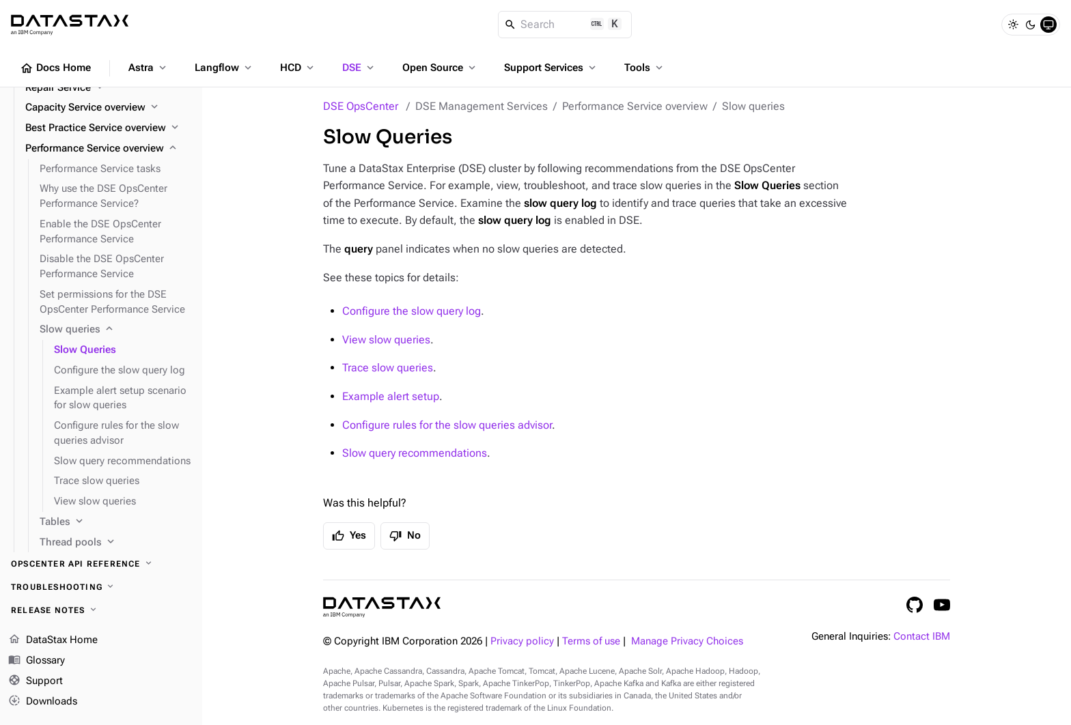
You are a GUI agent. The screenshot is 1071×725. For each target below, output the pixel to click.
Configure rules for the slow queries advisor (447, 424)
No (405, 536)
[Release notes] (101, 610)
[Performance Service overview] (108, 149)
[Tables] (115, 522)
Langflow (224, 67)
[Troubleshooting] (101, 587)
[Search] (565, 24)
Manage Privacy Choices (687, 641)
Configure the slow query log (411, 310)
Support (35, 681)
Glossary (36, 660)
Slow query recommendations (414, 452)
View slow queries (386, 339)
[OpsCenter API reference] (101, 563)
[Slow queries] (115, 329)
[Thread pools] (115, 542)
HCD (298, 67)
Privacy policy (522, 641)
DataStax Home (53, 640)
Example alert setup (390, 396)
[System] (1048, 24)
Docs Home (55, 68)
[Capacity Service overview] (108, 108)
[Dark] (1031, 24)
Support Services (551, 67)
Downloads (42, 701)
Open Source (440, 67)
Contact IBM (921, 636)
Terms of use (591, 641)
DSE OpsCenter (360, 106)
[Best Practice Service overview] (108, 128)
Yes (349, 536)
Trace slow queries (387, 367)
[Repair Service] (108, 88)
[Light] (1013, 24)
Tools (644, 67)
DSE (359, 67)
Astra (148, 67)
